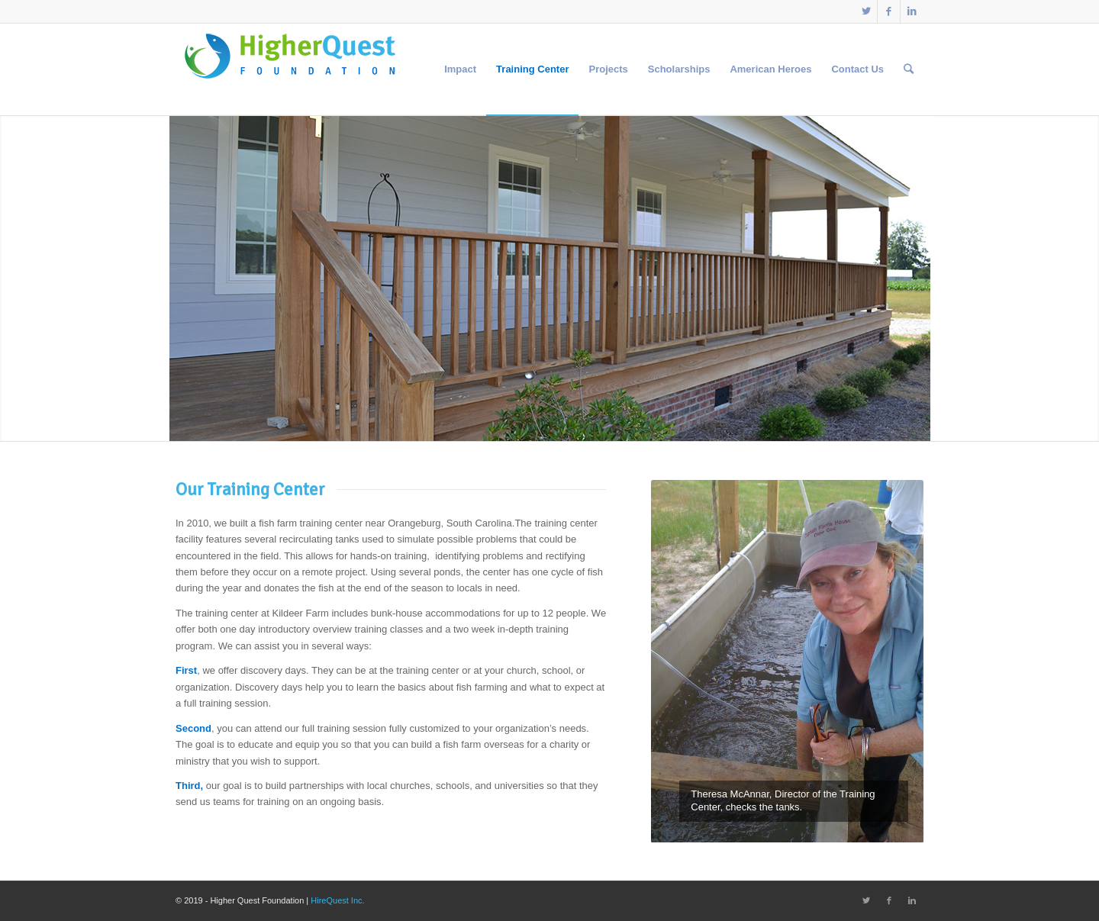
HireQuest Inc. (337, 900)
